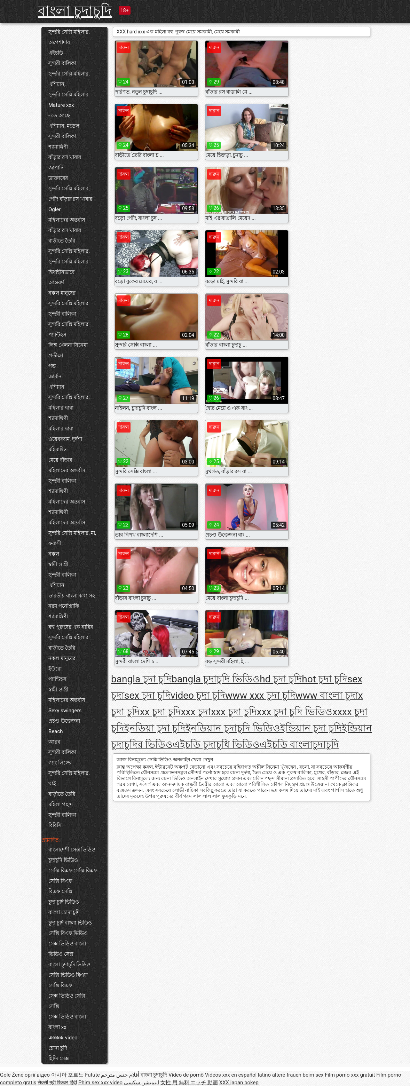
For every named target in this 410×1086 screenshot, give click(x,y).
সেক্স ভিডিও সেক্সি (66, 996)
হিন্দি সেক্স (58, 1058)
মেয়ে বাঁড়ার (60, 460)
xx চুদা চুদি (160, 712)
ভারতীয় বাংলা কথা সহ (71, 596)
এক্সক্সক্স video (63, 1038)
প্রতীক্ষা (55, 355)
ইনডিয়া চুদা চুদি (155, 728)
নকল (53, 554)
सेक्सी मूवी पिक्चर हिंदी (57, 1082)
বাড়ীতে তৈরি (61, 241)
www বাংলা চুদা (326, 695)
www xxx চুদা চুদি (260, 695)
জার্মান (55, 376)
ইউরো (55, 669)
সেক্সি (53, 1006)
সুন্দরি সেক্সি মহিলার (68, 95)
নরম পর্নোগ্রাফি (63, 606)
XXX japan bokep (239, 1082)
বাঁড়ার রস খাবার (64, 157)
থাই (52, 783)
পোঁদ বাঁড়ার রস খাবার (70, 199)
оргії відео (37, 1075)
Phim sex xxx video (100, 1082)
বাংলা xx (57, 1027)
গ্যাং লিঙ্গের (60, 763)
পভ (52, 366)
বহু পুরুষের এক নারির (70, 627)
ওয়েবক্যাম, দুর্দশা (65, 439)
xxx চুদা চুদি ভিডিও (295, 712)
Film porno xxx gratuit (350, 1075)
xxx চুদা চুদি (234, 712)
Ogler (54, 209)
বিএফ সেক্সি (60, 891)
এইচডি (55, 53)
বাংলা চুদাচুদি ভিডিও (69, 964)
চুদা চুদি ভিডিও (63, 902)
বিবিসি (55, 825)
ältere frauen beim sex (298, 1075)
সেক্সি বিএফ (60, 985)
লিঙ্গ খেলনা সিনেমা (68, 345)
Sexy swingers (64, 710)
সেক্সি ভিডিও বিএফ (68, 975)
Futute (92, 1075)
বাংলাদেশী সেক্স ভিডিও (71, 850)
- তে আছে (59, 115)
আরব (54, 742)
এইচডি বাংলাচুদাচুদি (299, 744)
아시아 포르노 (67, 1075)
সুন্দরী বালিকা (62, 63)
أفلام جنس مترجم (120, 1075)
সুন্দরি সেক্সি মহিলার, (68, 188)
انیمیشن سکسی (141, 1082)
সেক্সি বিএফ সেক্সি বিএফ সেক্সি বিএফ (72, 875)
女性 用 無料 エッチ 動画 (189, 1082)
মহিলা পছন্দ (60, 804)
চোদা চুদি (57, 1048)
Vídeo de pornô (186, 1075)
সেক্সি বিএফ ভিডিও (68, 933)
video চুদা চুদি (198, 695)
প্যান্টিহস (57, 335)
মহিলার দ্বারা (60, 408)
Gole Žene (11, 1075)
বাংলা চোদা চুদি (64, 912)
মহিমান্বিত (58, 449)
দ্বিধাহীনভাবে (61, 272)
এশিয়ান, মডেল (63, 126)
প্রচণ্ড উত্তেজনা (64, 721)
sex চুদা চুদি (147, 695)
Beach (55, 731)
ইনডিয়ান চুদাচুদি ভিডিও (233, 728)
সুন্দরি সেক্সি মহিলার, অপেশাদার (68, 37)
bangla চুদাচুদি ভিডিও (216, 679)
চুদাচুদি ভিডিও (63, 860)
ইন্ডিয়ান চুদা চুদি (311, 728)
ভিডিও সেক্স (60, 954)
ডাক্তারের (58, 178)
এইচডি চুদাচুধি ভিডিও (216, 744)
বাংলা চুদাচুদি (75, 11)
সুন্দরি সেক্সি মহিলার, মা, (72, 533)
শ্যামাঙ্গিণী (58, 147)
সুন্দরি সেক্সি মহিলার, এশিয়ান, (68, 79)
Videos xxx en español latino (238, 1075)
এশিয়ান (56, 387)
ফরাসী (54, 543)
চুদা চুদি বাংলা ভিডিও (70, 923)
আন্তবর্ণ (56, 282)
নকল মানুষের (62, 293)
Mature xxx (61, 105)
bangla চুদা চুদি (141, 679)
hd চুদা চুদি (281, 679)
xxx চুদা (196, 712)
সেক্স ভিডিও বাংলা (67, 944)
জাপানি (56, 168)
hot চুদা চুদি (324, 679)
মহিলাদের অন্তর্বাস (66, 220)
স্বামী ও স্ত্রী (58, 564)
